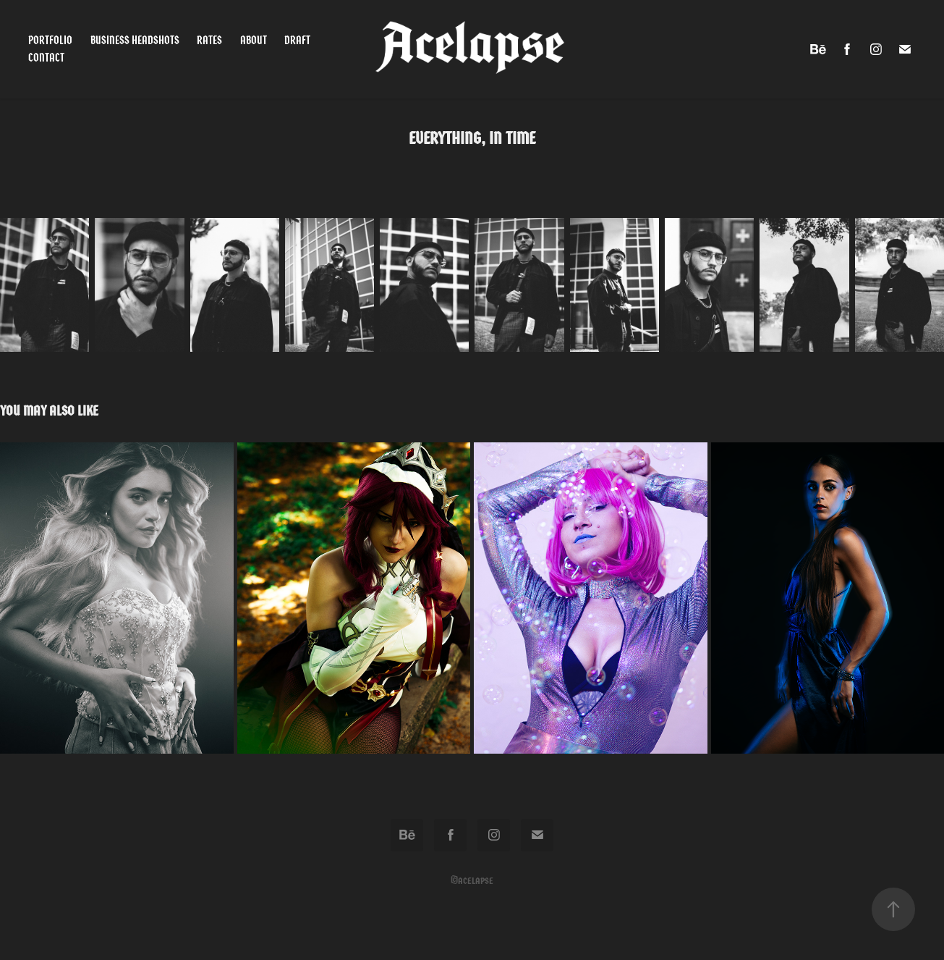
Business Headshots (134, 40)
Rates (209, 40)
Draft (297, 40)
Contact (46, 57)
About (253, 40)
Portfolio (50, 40)
